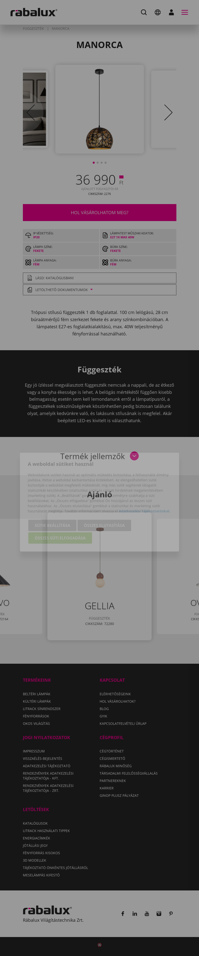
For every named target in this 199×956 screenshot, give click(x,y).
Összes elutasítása (104, 502)
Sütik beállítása (52, 502)
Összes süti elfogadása (60, 514)
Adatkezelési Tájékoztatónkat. (144, 487)
